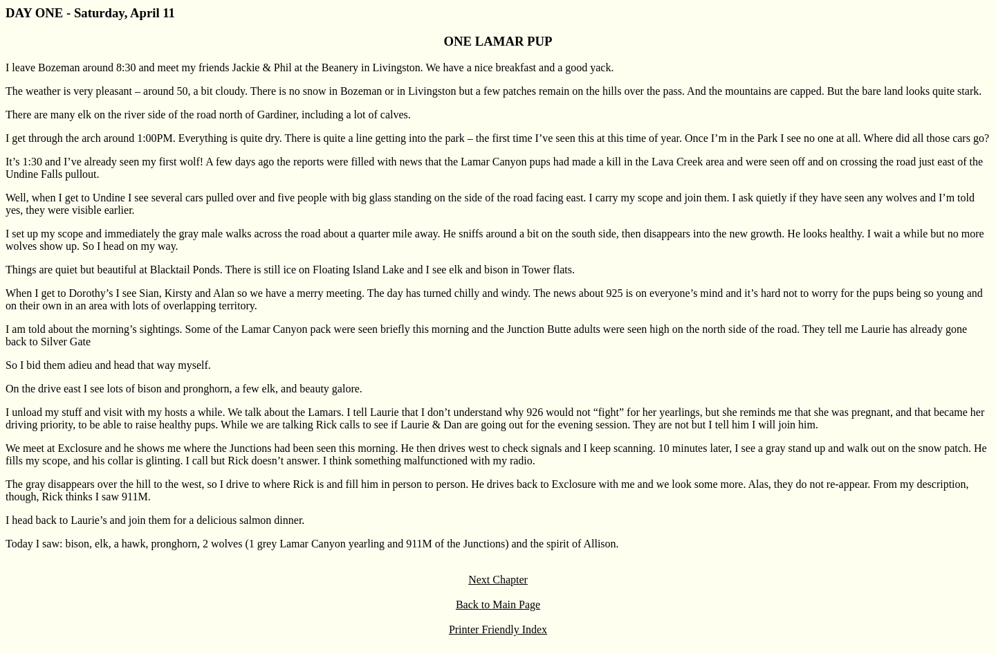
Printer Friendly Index (498, 629)
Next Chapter (498, 579)
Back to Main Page (498, 604)
